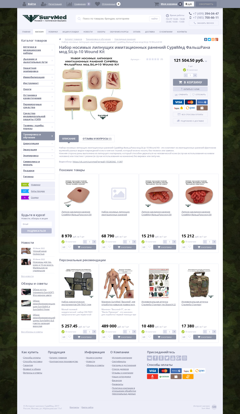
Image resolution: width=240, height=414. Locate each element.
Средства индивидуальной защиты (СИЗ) (38, 116)
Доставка (150, 31)
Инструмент (38, 83)
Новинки (53, 31)
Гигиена (28, 176)
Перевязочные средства (38, 106)
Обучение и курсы (119, 31)
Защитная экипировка (38, 69)
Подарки (28, 170)
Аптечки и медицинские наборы (38, 49)
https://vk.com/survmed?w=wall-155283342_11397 (98, 161)
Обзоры (101, 31)
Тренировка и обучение (38, 136)
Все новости (27, 276)
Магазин (39, 31)
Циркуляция (38, 143)
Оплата (136, 31)
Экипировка (38, 155)
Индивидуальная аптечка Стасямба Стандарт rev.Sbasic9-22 (159, 303)
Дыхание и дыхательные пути (38, 60)
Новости (88, 31)
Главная (26, 31)
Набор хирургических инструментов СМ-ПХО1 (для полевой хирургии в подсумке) (78, 304)
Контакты (182, 31)
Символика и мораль (31, 163)
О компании (166, 31)
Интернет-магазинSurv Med (205, 407)
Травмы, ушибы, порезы (38, 127)
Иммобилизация (38, 77)
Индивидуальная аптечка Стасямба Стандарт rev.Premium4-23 (195, 304)
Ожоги (38, 89)
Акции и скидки (70, 31)
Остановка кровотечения (38, 97)
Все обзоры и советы (32, 331)
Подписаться (36, 230)
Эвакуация (38, 149)
